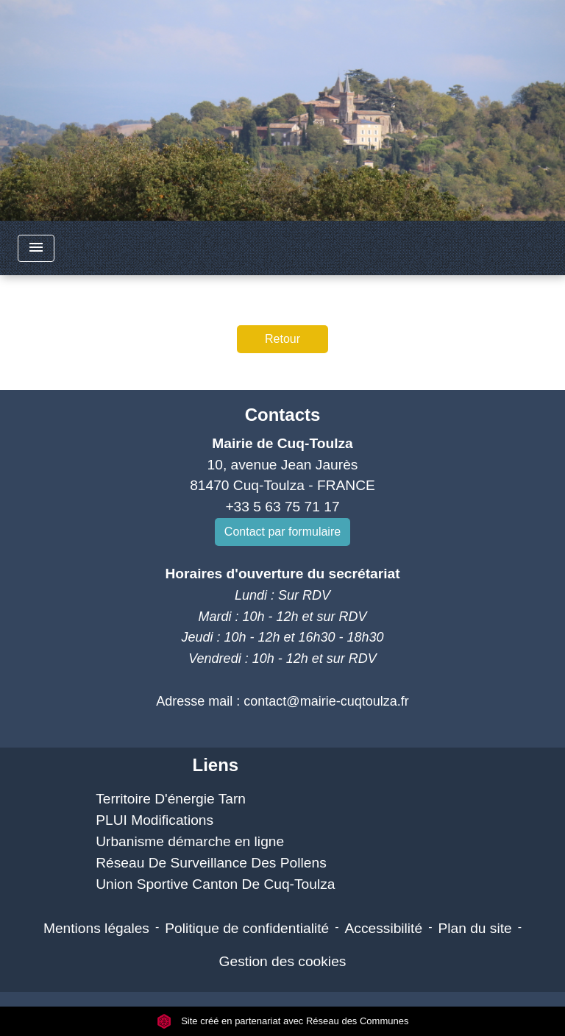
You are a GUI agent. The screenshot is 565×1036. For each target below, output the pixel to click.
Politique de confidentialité (247, 928)
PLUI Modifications (154, 820)
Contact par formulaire (282, 531)
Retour (282, 339)
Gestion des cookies (283, 961)
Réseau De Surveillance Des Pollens (211, 862)
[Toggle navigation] (36, 248)
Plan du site (474, 928)
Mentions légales (96, 928)
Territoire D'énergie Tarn (171, 798)
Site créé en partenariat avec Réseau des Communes (283, 1020)
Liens (215, 765)
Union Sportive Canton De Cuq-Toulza (215, 884)
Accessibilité (384, 928)
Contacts (283, 415)
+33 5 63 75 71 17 (282, 506)
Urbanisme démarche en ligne (190, 841)
